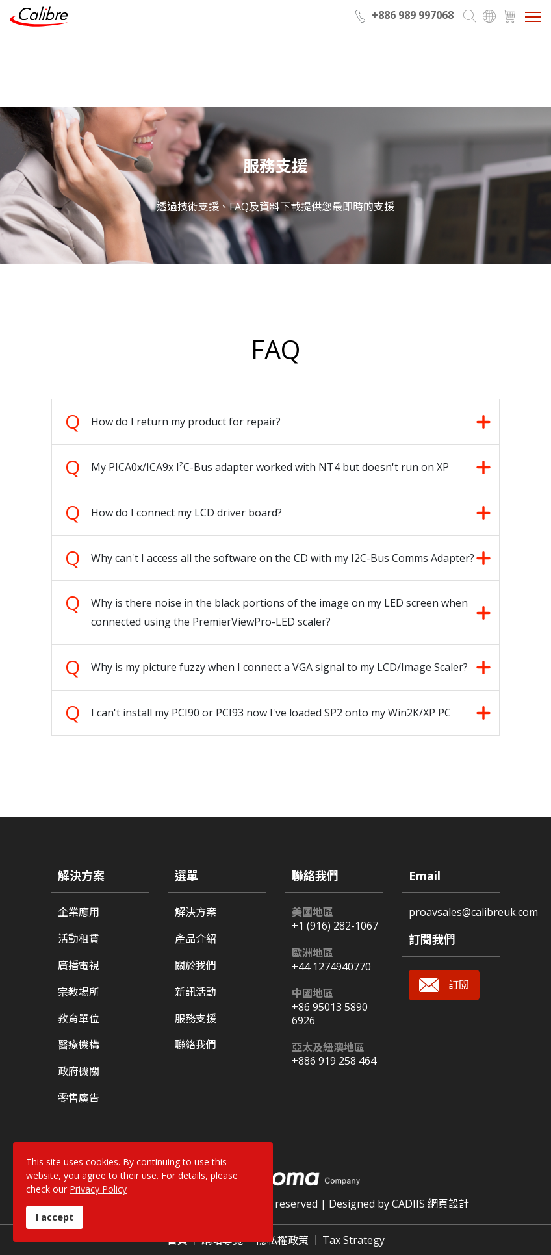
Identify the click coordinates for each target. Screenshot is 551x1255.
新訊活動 (195, 992)
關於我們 (195, 965)
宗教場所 (78, 992)
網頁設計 (448, 1204)
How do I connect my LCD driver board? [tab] (188, 512)
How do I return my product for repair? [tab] (186, 421)
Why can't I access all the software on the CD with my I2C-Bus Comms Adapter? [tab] (282, 558)
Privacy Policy (98, 1189)
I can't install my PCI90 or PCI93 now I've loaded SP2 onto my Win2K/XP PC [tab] (271, 712)
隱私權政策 (283, 1240)
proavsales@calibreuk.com (473, 912)
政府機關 (78, 1071)
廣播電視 (78, 965)
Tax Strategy (353, 1240)
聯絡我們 (195, 1045)
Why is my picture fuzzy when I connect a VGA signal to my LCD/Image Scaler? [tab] (279, 667)
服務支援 (195, 1019)
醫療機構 (78, 1045)
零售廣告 (78, 1098)
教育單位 (78, 1019)
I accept (54, 1217)
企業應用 (78, 912)
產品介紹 (195, 939)
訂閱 (458, 985)
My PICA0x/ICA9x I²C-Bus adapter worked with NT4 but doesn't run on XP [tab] (270, 467)
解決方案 (195, 912)
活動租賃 (78, 939)
